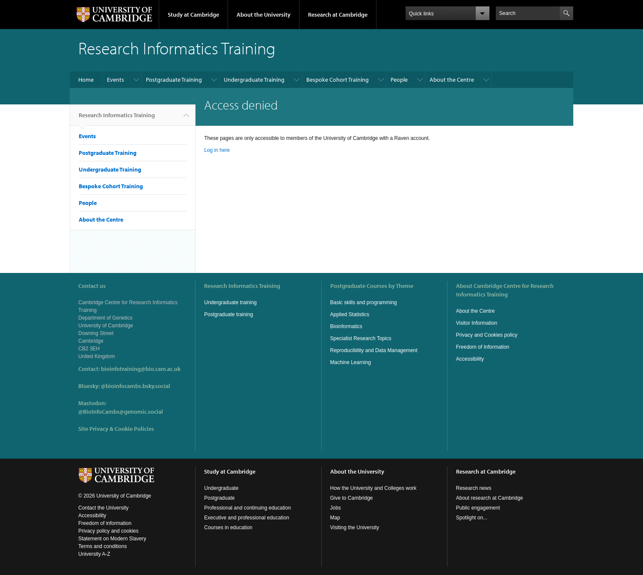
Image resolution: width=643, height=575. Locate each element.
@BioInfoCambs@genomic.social (120, 411)
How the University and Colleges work (373, 488)
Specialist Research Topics (360, 338)
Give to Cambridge (351, 498)
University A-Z (94, 554)
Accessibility (470, 359)
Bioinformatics (346, 326)
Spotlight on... (471, 518)
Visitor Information (477, 323)
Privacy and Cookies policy (486, 335)
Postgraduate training (228, 314)
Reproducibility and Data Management (374, 350)
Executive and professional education (246, 518)
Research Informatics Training (117, 118)
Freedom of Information (483, 347)
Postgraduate (219, 498)
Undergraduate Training (254, 79)
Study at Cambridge (193, 14)
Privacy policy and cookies (108, 531)
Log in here (217, 150)
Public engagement (478, 508)
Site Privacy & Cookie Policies (116, 429)
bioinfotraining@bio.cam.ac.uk (141, 369)
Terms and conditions (102, 546)
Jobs (335, 508)
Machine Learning (350, 362)
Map (335, 518)
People (399, 79)
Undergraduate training (230, 302)
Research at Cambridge (337, 14)
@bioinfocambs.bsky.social (135, 386)
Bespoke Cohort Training (337, 79)
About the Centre (452, 79)
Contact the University (103, 508)
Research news (474, 488)
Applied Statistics (349, 314)
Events (115, 79)
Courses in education (228, 528)
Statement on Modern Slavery (112, 539)
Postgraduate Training (174, 79)
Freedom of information (104, 523)
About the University (263, 14)
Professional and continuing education (247, 508)
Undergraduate (221, 488)
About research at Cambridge (489, 498)
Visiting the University (354, 528)
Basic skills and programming (363, 302)
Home (86, 79)
